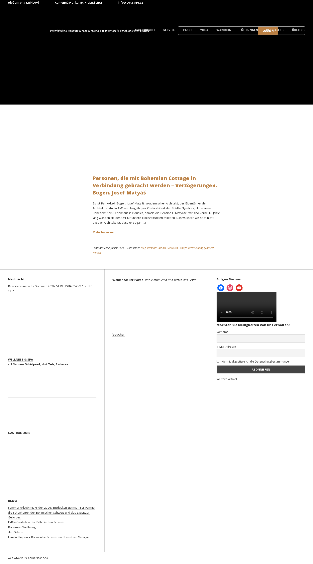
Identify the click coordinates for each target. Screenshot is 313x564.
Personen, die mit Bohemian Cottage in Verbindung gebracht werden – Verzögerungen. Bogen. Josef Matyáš (155, 185)
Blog (143, 248)
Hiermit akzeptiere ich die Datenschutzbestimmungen (253, 361)
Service (169, 30)
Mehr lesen (103, 232)
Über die (298, 30)
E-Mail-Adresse (226, 347)
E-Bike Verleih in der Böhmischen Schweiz (36, 522)
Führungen (249, 30)
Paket (187, 30)
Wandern (224, 30)
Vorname (222, 332)
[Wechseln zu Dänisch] (291, 14)
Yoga (204, 30)
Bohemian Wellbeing (22, 527)
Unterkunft (145, 30)
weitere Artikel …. (228, 379)
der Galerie (275, 30)
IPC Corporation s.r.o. (36, 558)
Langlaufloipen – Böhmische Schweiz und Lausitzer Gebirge (48, 537)
